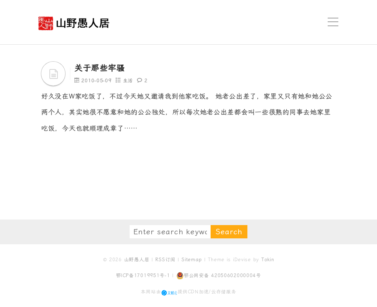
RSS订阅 (165, 259)
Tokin (267, 259)
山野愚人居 (136, 259)
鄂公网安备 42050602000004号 (218, 275)
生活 (129, 80)
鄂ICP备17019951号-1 (143, 275)
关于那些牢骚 (101, 68)
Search (229, 231)
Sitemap (192, 259)
